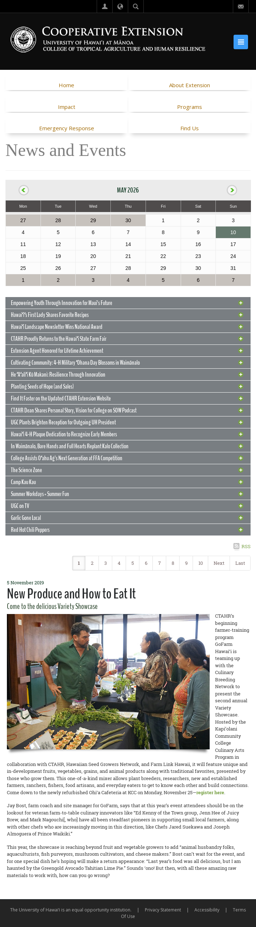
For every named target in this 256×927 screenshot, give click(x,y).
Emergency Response (66, 128)
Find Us (189, 128)
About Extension (189, 85)
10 (200, 563)
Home (66, 85)
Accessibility (206, 910)
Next (219, 563)
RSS (246, 546)
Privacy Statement (163, 910)
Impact (66, 106)
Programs (189, 106)
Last (240, 563)
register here (210, 792)
